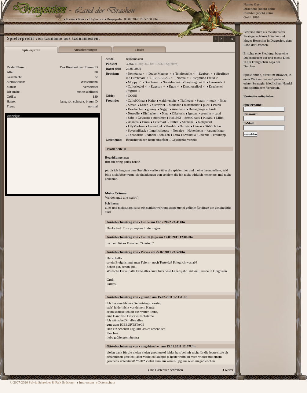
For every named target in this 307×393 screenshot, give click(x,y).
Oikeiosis (178, 113)
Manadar (175, 105)
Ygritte (132, 90)
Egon (172, 86)
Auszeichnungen (85, 49)
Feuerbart (159, 122)
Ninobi (151, 135)
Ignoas (192, 113)
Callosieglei (136, 86)
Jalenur (204, 135)
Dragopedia (114, 19)
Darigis (184, 126)
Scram (201, 100)
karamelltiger (215, 130)
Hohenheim (195, 130)
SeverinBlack (137, 130)
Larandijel (155, 126)
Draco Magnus (158, 73)
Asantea (133, 122)
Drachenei (151, 82)
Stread (132, 105)
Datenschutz (106, 382)
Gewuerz (144, 117)
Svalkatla (189, 135)
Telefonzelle (183, 73)
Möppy (132, 82)
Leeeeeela (215, 82)
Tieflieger (186, 100)
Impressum (86, 382)
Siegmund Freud (203, 78)
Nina (165, 113)
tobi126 (164, 135)
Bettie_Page (197, 109)
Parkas (145, 252)
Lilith (219, 117)
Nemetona (134, 73)
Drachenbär (135, 109)
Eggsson (156, 86)
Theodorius (135, 135)
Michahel (188, 122)
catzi (217, 113)
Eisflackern (150, 113)
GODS (132, 95)
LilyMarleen (136, 126)
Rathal (174, 122)
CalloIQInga (136, 100)
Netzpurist (205, 122)
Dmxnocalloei (192, 86)
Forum (70, 19)
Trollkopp (219, 135)
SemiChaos (192, 117)
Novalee (178, 130)
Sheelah (171, 126)
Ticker (139, 49)
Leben (144, 105)
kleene (197, 126)
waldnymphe (168, 100)
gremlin (206, 113)
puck (206, 105)
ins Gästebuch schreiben (166, 370)
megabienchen (150, 346)
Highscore (96, 19)
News (82, 19)
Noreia (181, 78)
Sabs (131, 117)
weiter (229, 370)
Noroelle (133, 113)
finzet (223, 100)
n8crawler (158, 105)
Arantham (178, 109)
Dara (176, 135)
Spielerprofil (31, 50)
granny (151, 109)
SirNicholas (213, 126)
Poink (217, 105)
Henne (145, 222)
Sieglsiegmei (193, 82)
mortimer (159, 117)
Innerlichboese (159, 130)
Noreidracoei (171, 82)
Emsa (145, 122)
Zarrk (212, 109)
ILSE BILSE (161, 78)
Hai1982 (175, 117)
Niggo (164, 109)
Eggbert (204, 73)
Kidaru (208, 117)
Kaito (151, 100)
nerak (212, 100)
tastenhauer (191, 105)
